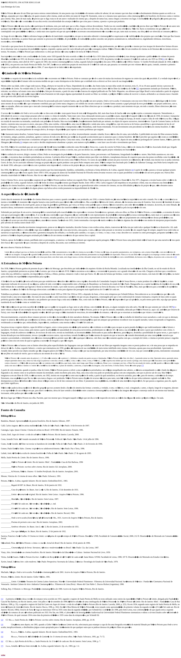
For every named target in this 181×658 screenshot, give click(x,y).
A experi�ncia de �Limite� (20, 194)
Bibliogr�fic (7, 416)
